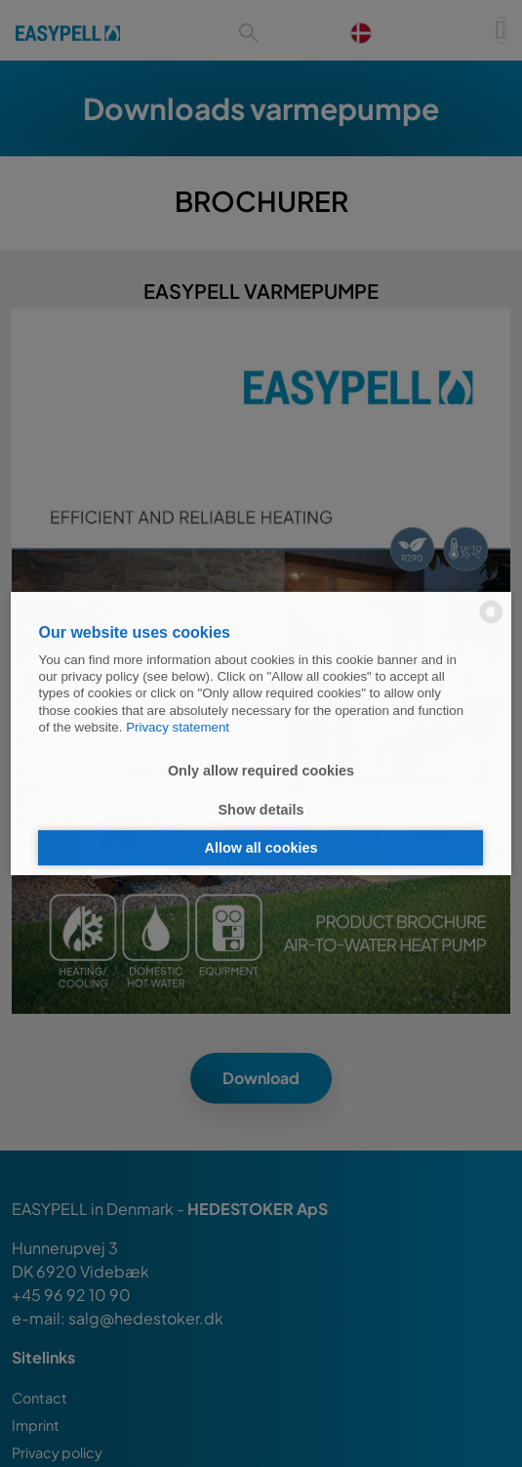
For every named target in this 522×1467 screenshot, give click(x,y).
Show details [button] (261, 809)
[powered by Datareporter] (491, 621)
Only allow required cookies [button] (261, 770)
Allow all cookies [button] (261, 848)
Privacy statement (177, 727)
